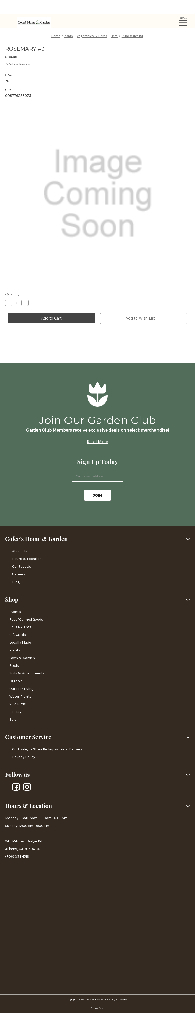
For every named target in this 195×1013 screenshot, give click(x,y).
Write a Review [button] (18, 64)
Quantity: (12, 294)
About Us (19, 551)
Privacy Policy (23, 757)
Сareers (18, 574)
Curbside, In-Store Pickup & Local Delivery (47, 749)
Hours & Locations (28, 559)
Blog (16, 582)
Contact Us (21, 566)
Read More (97, 442)
